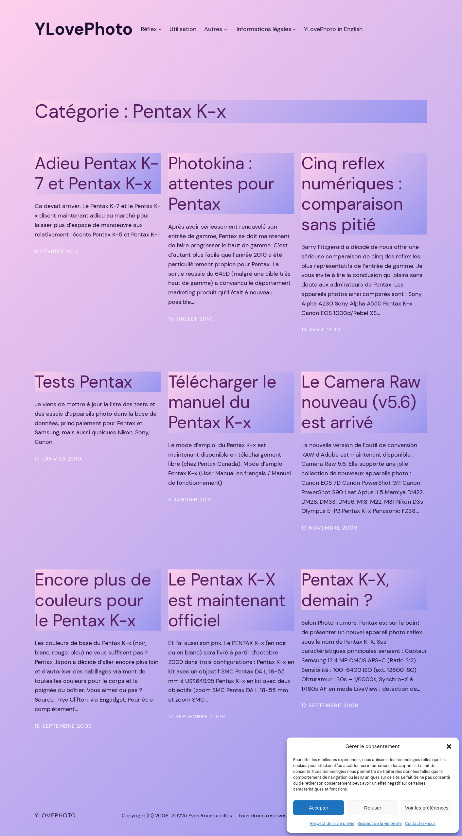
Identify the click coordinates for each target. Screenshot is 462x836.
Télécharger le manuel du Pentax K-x (222, 402)
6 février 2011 (56, 251)
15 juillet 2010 (190, 318)
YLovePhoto (55, 815)
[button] (449, 746)
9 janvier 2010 (190, 499)
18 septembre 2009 (63, 726)
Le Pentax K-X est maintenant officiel (226, 600)
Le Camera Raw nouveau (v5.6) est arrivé (361, 402)
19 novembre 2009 (329, 527)
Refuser (373, 807)
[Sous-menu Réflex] (160, 29)
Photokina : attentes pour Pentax (221, 183)
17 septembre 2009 (196, 716)
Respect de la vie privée (332, 823)
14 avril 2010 (321, 329)
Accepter (318, 807)
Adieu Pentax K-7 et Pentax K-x (97, 173)
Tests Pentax (83, 382)
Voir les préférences (427, 807)
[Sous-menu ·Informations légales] (294, 29)
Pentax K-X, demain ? (345, 589)
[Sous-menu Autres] (225, 29)
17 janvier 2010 (58, 458)
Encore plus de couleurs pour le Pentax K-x (93, 600)
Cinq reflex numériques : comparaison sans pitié (352, 194)
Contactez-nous (420, 823)
